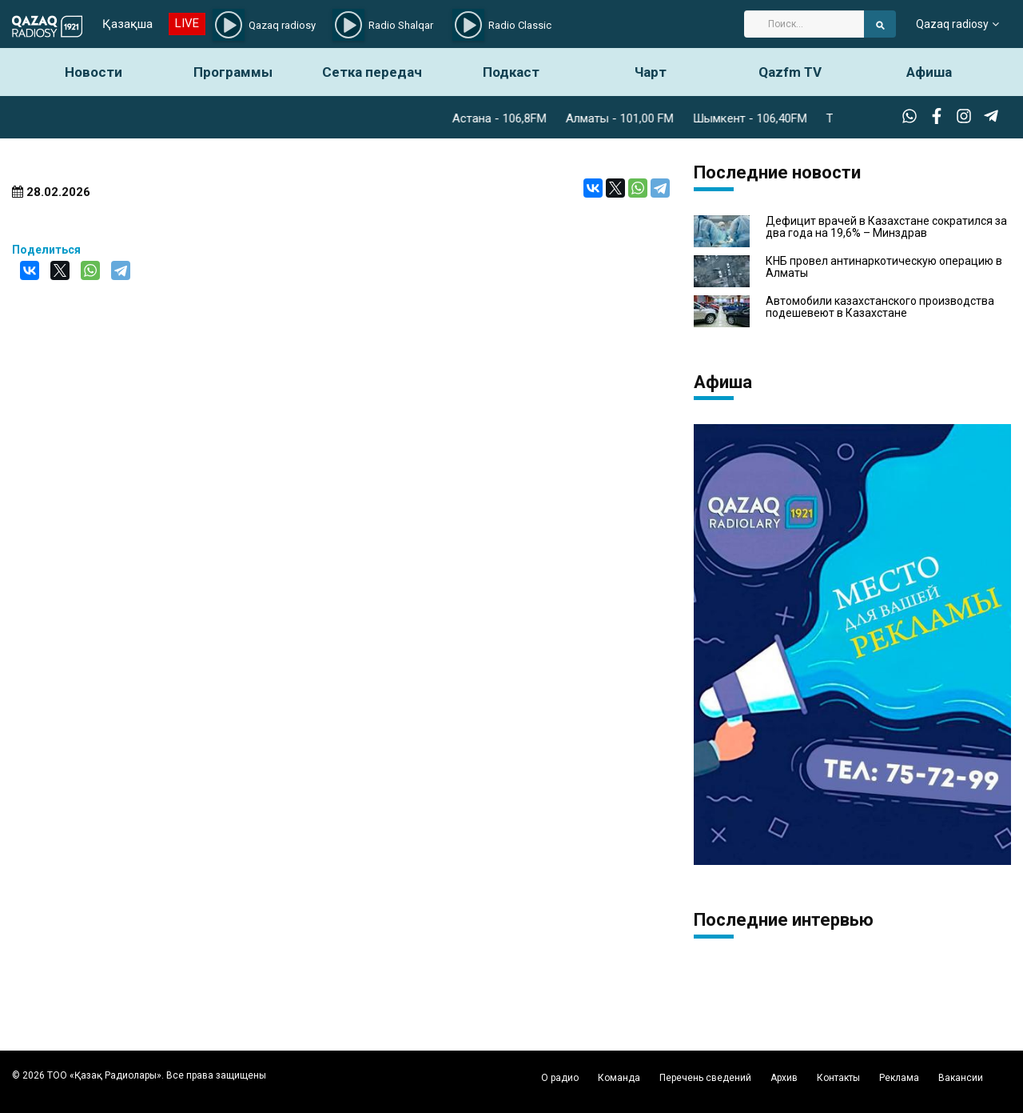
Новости (93, 72)
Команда (619, 1077)
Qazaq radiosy (952, 24)
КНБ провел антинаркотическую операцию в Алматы (884, 267)
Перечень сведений (705, 1077)
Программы (233, 72)
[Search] (804, 24)
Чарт (651, 72)
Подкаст (511, 72)
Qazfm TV (790, 72)
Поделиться (46, 249)
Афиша (929, 72)
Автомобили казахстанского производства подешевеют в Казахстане (880, 307)
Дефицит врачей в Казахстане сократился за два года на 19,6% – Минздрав (886, 227)
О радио (560, 1077)
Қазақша (127, 24)
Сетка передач (372, 72)
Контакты (838, 1077)
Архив (784, 1077)
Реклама (899, 1077)
